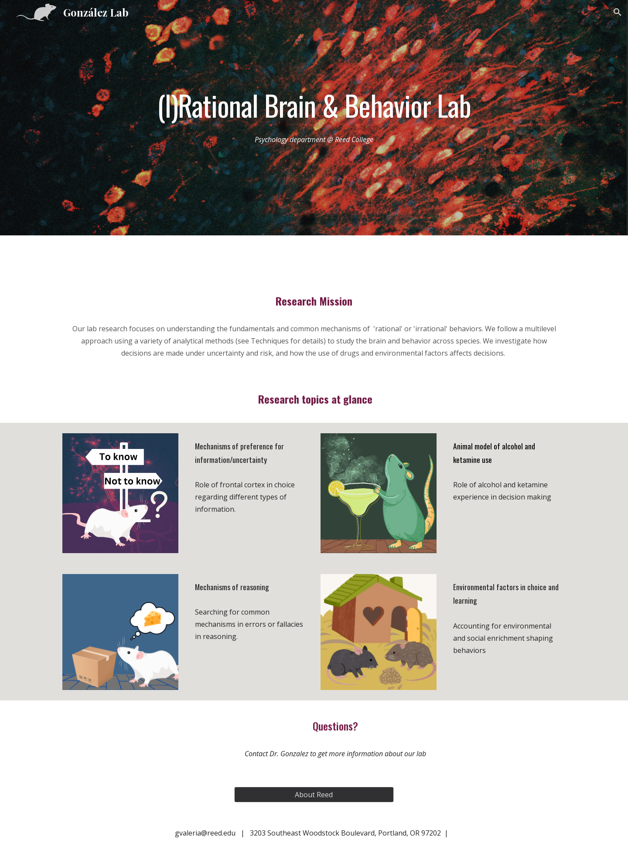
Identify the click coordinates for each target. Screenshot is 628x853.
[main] (314, 105)
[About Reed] (314, 794)
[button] (617, 12)
